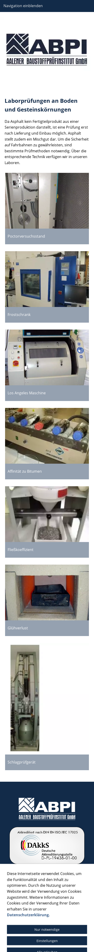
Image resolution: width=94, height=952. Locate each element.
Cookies (39, 933)
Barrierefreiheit (17, 933)
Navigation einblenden (23, 5)
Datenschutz (37, 927)
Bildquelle (59, 927)
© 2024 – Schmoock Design (47, 942)
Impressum (14, 927)
